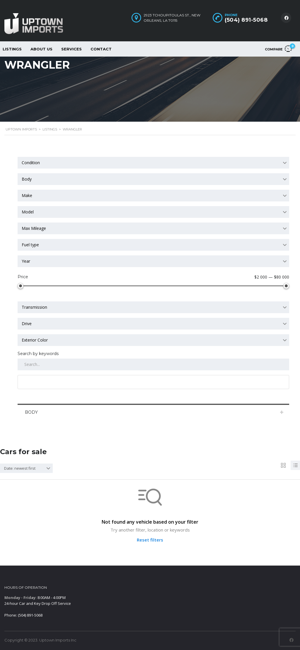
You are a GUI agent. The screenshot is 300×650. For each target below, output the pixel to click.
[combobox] (153, 163)
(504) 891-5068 (246, 20)
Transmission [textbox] (34, 307)
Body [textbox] (27, 179)
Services (71, 49)
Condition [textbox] (31, 162)
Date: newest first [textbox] (19, 468)
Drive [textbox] (27, 323)
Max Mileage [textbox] (34, 228)
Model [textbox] (28, 212)
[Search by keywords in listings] (153, 364)
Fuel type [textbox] (30, 244)
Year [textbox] (26, 261)
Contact (101, 49)
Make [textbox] (27, 195)
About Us (41, 49)
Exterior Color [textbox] (35, 340)
